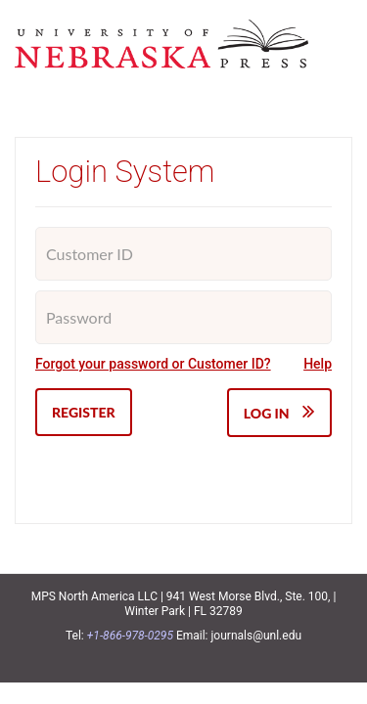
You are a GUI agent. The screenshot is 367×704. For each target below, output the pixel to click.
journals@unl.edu (256, 635)
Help (317, 364)
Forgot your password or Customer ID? (153, 364)
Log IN (279, 410)
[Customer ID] (183, 254)
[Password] (183, 317)
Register (83, 412)
